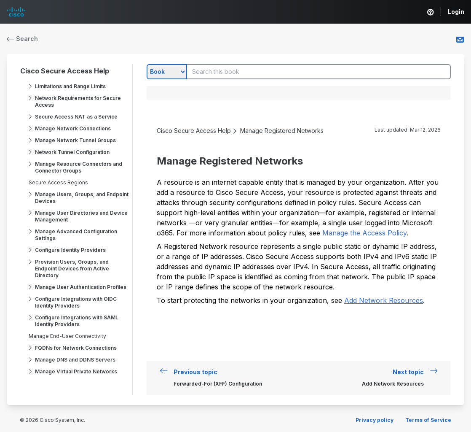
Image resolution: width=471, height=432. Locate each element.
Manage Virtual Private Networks (76, 371)
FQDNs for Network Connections (76, 348)
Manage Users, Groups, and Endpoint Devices (81, 197)
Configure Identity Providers (70, 250)
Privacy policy (374, 420)
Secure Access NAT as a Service (76, 116)
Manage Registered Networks (282, 130)
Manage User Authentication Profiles (80, 287)
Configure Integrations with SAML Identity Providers (76, 320)
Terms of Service (428, 420)
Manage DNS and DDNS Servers (75, 359)
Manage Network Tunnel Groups (75, 140)
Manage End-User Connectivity (67, 336)
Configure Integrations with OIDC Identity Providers (76, 302)
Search (22, 38)
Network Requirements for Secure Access (78, 101)
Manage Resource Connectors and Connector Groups (78, 167)
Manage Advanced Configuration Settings (76, 234)
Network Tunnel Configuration (72, 152)
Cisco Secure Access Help (64, 71)
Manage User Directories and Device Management (81, 216)
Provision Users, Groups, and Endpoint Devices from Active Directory (72, 268)
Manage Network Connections (73, 128)
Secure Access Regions (58, 182)
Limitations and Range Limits (70, 86)
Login (456, 11)
